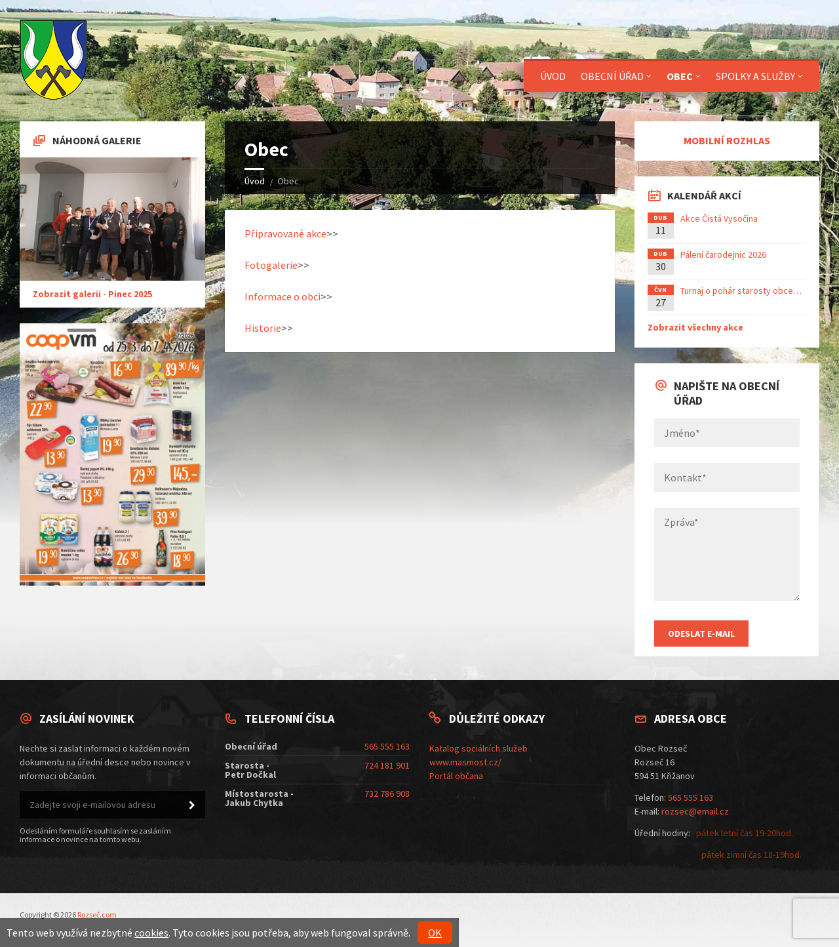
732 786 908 (387, 793)
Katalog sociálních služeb (478, 748)
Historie (262, 327)
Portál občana (456, 776)
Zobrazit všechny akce (695, 327)
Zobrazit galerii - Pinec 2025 (92, 294)
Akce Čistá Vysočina (719, 218)
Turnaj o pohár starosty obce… (741, 290)
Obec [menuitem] (680, 76)
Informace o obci (282, 296)
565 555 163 (387, 746)
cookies (151, 932)
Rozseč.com (97, 914)
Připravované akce (285, 233)
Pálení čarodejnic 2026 (723, 254)
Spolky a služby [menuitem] (755, 76)
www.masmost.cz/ (465, 762)
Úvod (254, 181)
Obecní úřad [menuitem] (612, 76)
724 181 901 (387, 765)
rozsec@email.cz (695, 811)
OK (435, 932)
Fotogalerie (271, 265)
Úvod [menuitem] (553, 76)
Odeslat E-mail (701, 633)
